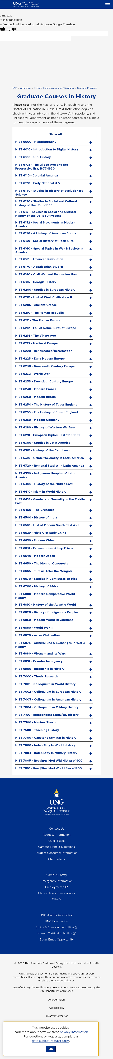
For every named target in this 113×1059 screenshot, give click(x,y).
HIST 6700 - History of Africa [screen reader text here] (37, 586)
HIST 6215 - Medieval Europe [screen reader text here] (36, 343)
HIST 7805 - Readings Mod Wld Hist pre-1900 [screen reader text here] (48, 760)
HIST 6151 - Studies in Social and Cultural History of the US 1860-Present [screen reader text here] (45, 214)
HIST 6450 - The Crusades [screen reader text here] (34, 510)
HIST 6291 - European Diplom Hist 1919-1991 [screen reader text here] (47, 435)
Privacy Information (56, 1016)
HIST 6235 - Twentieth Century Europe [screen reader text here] (44, 381)
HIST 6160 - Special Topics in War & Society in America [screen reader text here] (49, 250)
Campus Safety (56, 875)
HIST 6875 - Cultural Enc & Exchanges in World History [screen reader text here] (50, 645)
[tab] (54, 141)
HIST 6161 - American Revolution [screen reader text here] (39, 259)
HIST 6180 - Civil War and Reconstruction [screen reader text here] (46, 274)
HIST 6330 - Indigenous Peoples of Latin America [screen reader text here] (45, 475)
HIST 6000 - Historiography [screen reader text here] (35, 142)
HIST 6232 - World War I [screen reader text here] (33, 374)
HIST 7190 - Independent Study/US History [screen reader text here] (47, 715)
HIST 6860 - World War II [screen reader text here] (34, 628)
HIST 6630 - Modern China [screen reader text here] (35, 540)
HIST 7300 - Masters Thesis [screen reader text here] (35, 722)
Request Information (56, 835)
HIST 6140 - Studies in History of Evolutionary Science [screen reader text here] (49, 192)
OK (51, 1049)
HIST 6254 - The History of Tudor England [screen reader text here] (46, 404)
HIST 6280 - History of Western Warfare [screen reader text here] (45, 427)
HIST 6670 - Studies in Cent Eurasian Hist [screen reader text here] (46, 579)
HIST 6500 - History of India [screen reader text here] (36, 517)
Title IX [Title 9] (56, 899)
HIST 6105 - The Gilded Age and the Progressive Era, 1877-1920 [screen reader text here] (41, 166)
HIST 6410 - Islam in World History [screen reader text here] (40, 492)
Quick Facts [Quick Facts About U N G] (56, 841)
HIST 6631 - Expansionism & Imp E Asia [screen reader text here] (44, 548)
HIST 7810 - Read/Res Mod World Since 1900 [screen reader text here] (48, 768)
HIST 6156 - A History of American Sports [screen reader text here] (45, 233)
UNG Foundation (56, 921)
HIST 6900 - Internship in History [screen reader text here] (39, 669)
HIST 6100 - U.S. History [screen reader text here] (33, 157)
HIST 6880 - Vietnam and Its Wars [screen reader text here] (40, 653)
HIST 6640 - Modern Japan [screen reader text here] (35, 556)
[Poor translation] (11, 29)
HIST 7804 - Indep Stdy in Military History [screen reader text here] (46, 753)
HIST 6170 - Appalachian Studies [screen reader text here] (39, 267)
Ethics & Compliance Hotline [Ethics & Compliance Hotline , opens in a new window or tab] (55, 927)
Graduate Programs (87, 88)
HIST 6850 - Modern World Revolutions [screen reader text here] (44, 620)
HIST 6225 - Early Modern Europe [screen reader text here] (40, 358)
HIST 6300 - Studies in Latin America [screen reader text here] (42, 443)
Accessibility (56, 1008)
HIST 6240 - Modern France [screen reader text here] (35, 389)
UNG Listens (56, 859)
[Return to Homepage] (57, 801)
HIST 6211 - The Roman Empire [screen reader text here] (37, 320)
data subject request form (50, 1041)
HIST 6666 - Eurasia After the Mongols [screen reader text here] (43, 571)
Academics (25, 88)
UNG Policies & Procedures (56, 893)
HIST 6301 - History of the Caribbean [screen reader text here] (42, 450)
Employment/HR (56, 887)
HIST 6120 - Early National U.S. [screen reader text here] (38, 183)
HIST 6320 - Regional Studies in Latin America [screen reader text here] (49, 465)
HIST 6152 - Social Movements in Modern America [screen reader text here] (45, 224)
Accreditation (56, 999)
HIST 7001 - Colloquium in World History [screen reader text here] (45, 684)
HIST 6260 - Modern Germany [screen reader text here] (37, 420)
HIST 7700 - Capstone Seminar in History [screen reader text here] (45, 738)
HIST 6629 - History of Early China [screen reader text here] (40, 533)
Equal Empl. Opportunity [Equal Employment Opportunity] (57, 939)
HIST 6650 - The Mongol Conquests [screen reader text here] (41, 563)
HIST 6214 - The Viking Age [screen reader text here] (35, 336)
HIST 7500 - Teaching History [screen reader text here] (37, 730)
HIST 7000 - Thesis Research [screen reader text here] (36, 676)
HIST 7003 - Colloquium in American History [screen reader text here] (48, 699)
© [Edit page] (15, 963)
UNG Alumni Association (56, 915)
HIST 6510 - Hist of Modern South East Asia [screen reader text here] (47, 525)
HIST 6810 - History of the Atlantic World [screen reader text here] (45, 604)
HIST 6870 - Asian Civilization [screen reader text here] (37, 635)
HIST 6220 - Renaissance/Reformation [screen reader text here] (43, 351)
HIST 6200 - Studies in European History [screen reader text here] (45, 290)
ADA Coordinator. (64, 980)
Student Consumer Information (57, 853)
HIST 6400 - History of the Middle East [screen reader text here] (44, 484)
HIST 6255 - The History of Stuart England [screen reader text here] (46, 412)
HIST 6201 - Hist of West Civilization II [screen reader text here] (43, 297)
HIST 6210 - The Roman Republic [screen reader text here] (39, 313)
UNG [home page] (14, 88)
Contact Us (56, 828)
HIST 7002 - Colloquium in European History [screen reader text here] (48, 692)
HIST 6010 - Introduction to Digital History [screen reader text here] (46, 149)
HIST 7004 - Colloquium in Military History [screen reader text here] (46, 707)
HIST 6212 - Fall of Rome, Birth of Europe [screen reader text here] (45, 328)
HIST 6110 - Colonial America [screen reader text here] (36, 175)
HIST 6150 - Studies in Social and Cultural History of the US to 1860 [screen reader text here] (46, 203)
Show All (55, 134)
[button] (108, 4)
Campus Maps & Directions (56, 847)
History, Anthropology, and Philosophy (54, 88)
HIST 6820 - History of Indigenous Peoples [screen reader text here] (46, 612)
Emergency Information (57, 881)
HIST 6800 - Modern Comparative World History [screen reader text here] (45, 596)
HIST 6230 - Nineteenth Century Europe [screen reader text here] (44, 366)
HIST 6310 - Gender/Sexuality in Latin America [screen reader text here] (49, 458)
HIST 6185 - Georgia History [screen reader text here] (35, 282)
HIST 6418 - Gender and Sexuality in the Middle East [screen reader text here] (50, 501)
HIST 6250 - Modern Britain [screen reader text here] (35, 397)
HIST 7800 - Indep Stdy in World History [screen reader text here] (45, 745)
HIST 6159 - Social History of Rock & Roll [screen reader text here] (45, 241)
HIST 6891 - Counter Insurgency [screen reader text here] (39, 661)
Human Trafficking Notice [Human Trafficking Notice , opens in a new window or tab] (54, 933)
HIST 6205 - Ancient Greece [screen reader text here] (36, 305)
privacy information (74, 1032)
